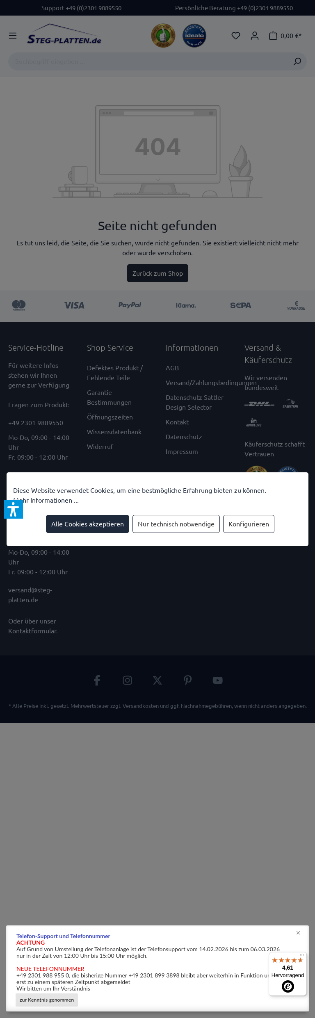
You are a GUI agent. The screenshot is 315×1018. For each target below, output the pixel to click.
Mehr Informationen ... (46, 500)
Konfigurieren (248, 524)
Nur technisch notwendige (176, 524)
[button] (13, 509)
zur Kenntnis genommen (47, 1000)
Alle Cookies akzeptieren (87, 524)
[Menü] (302, 957)
